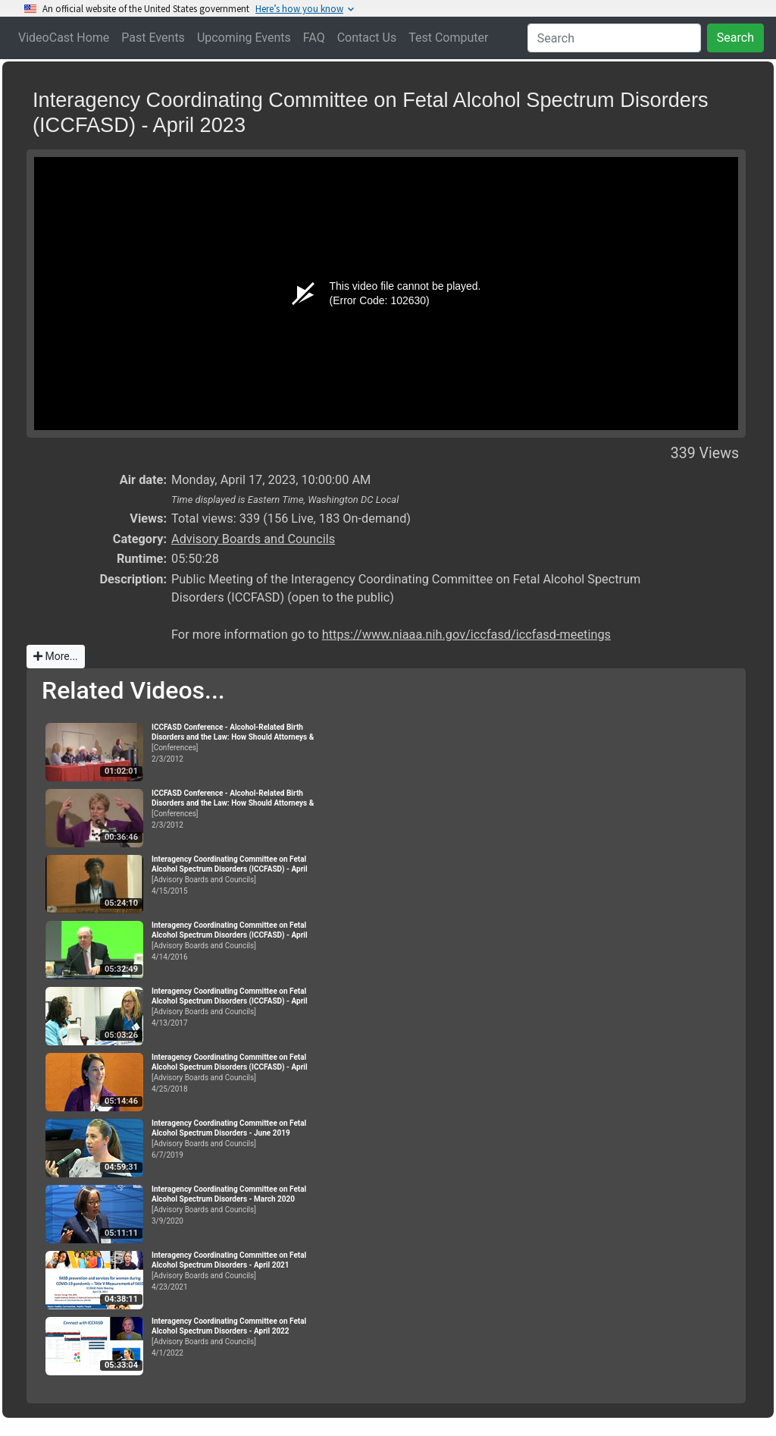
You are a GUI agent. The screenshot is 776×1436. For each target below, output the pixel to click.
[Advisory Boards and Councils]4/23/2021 (235, 1271)
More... (55, 656)
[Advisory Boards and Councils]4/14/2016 (235, 941)
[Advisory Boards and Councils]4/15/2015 (235, 875)
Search (735, 37)
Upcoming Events (244, 37)
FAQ (314, 37)
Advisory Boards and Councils (253, 539)
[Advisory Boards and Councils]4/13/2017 (235, 1007)
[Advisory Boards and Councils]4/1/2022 (235, 1337)
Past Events (153, 37)
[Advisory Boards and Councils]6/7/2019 (235, 1139)
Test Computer (448, 37)
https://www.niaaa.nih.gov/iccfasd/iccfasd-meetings (466, 634)
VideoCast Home (63, 37)
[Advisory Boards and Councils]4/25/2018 (235, 1073)
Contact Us (367, 37)
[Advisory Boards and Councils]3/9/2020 (235, 1205)
